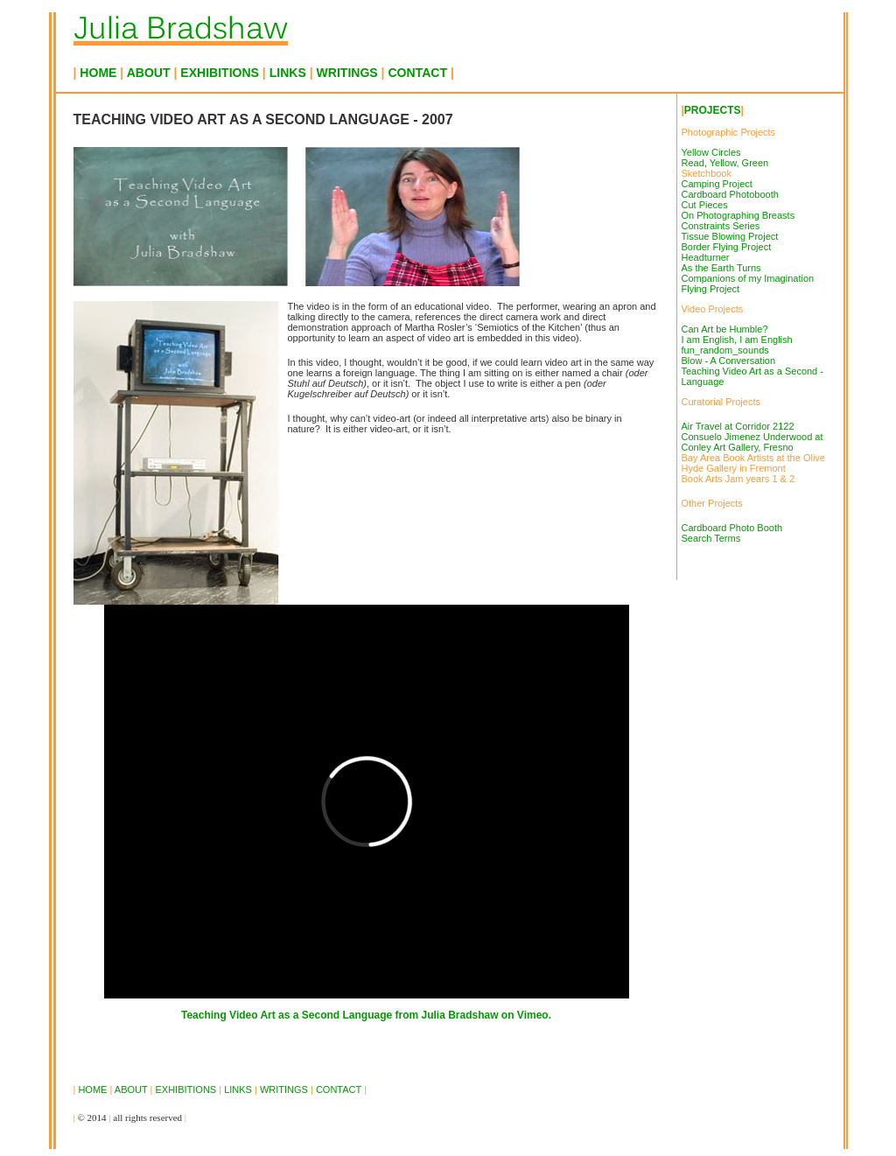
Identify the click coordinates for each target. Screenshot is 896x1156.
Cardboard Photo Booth (732, 527)
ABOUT (149, 73)
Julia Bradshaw (460, 1015)
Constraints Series (721, 226)
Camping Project (717, 184)
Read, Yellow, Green (725, 163)
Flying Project (711, 289)
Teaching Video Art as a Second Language (286, 1015)
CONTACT (419, 73)
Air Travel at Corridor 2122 (738, 426)
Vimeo (533, 1015)
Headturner (706, 257)
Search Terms (711, 538)
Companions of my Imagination (748, 278)
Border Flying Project (727, 247)
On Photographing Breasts (738, 215)
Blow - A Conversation (729, 360)
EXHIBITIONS (221, 73)
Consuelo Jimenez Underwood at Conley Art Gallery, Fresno (752, 441)
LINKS (288, 73)
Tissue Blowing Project (730, 236)
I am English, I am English (737, 339)
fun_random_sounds (725, 350)
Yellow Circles (711, 152)
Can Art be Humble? (725, 329)
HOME (98, 73)
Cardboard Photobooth (730, 194)
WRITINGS (347, 73)
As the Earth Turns (721, 268)
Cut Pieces (705, 205)
